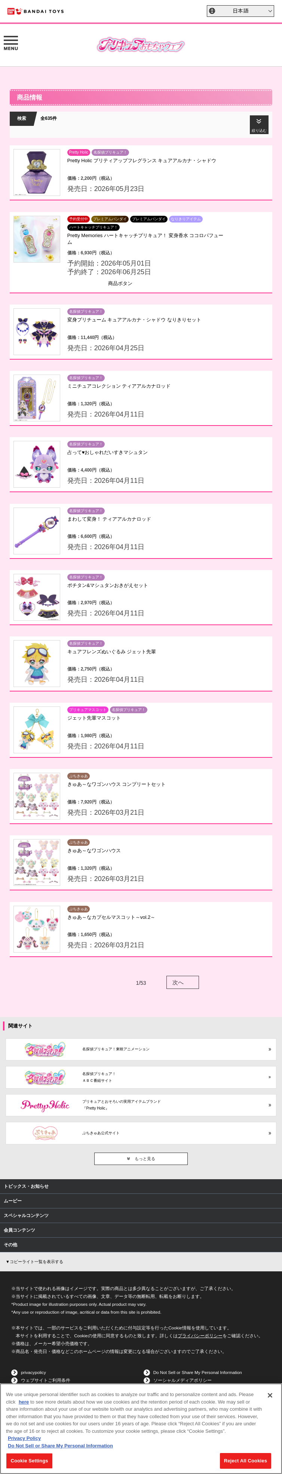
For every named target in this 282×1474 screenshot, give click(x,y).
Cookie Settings (29, 1461)
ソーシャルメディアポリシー (182, 1380)
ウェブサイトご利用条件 (45, 1380)
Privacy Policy (24, 1438)
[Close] (270, 1395)
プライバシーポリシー (200, 1335)
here (24, 1402)
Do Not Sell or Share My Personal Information (197, 1372)
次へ (178, 982)
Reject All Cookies (245, 1461)
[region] (141, 1428)
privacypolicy (33, 1372)
